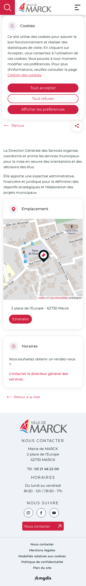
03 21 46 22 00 (46, 469)
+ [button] (9, 225)
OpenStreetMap (59, 297)
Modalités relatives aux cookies (42, 556)
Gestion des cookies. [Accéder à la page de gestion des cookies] (25, 75)
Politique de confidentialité (42, 562)
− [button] (9, 231)
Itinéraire (20, 319)
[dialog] (43, 68)
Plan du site (42, 568)
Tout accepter (43, 88)
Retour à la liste (23, 397)
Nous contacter (42, 544)
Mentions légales (42, 550)
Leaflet (41, 297)
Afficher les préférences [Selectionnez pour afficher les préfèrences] (43, 109)
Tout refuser (43, 99)
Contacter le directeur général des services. (38, 376)
